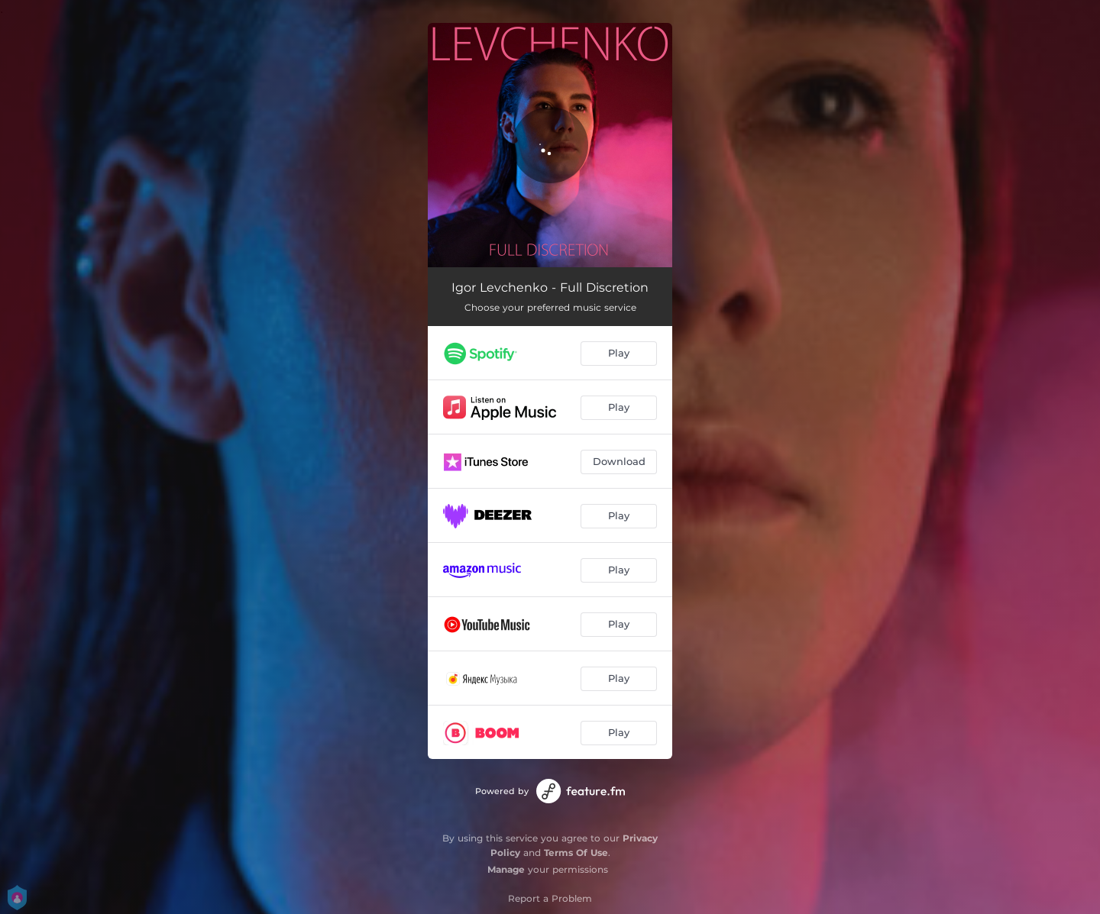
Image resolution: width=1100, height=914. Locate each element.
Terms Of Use (576, 852)
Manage (506, 869)
